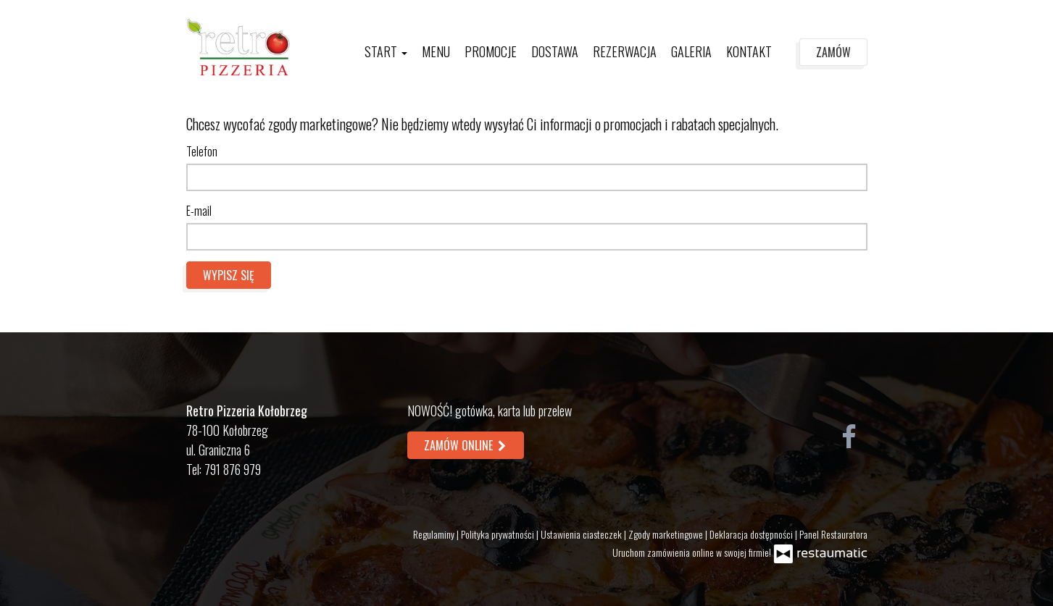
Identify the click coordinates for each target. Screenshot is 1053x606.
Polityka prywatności (498, 534)
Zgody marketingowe (666, 534)
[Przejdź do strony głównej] (238, 47)
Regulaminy (435, 534)
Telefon (201, 151)
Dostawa (554, 51)
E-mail (199, 210)
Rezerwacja (625, 51)
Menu (436, 51)
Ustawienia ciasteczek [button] (582, 534)
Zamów (833, 52)
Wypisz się (228, 275)
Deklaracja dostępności (752, 534)
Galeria (691, 51)
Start (386, 51)
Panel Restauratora (833, 534)
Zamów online (465, 445)
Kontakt (749, 51)
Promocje (491, 51)
